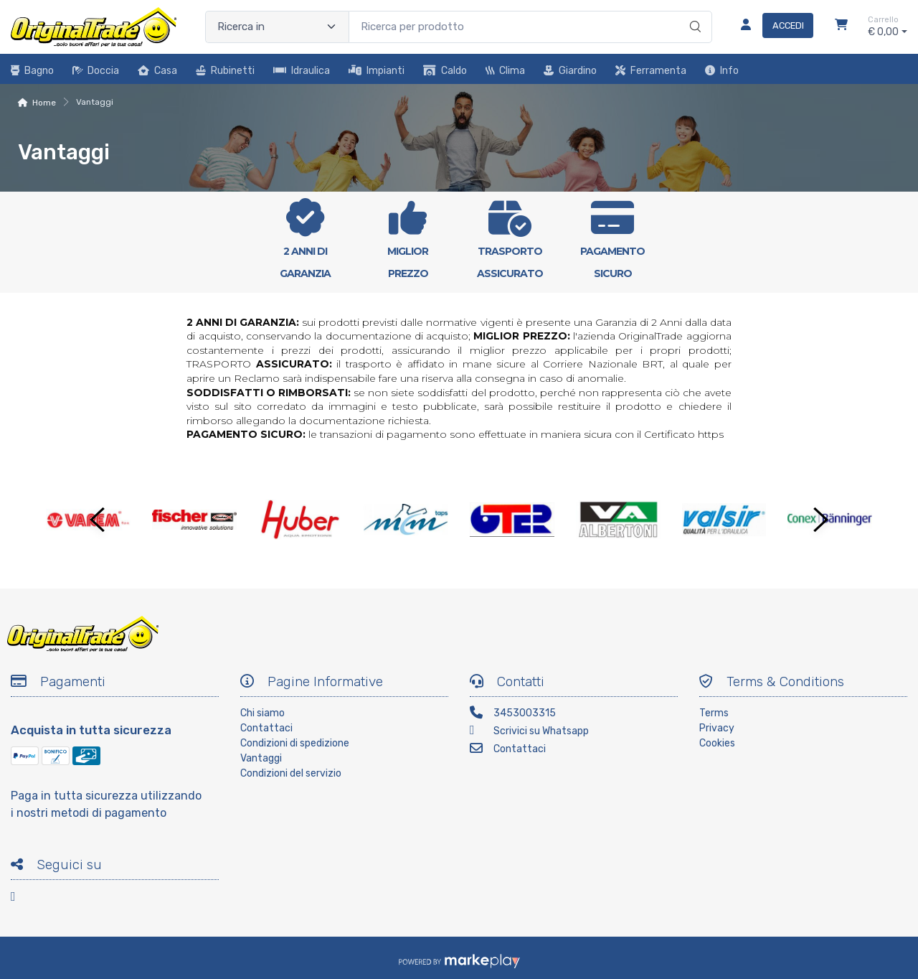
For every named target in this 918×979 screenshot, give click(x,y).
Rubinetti (225, 71)
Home (44, 103)
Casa (157, 71)
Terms (714, 713)
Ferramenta (650, 71)
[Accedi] (771, 26)
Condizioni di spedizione (294, 743)
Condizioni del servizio (290, 773)
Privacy (716, 728)
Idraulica (301, 71)
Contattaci (266, 728)
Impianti (376, 71)
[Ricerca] (693, 12)
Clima (505, 71)
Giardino (570, 71)
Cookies (717, 743)
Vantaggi (261, 758)
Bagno (32, 71)
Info (722, 71)
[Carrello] (841, 26)
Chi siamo (262, 713)
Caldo (445, 71)
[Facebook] (21, 899)
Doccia (95, 71)
